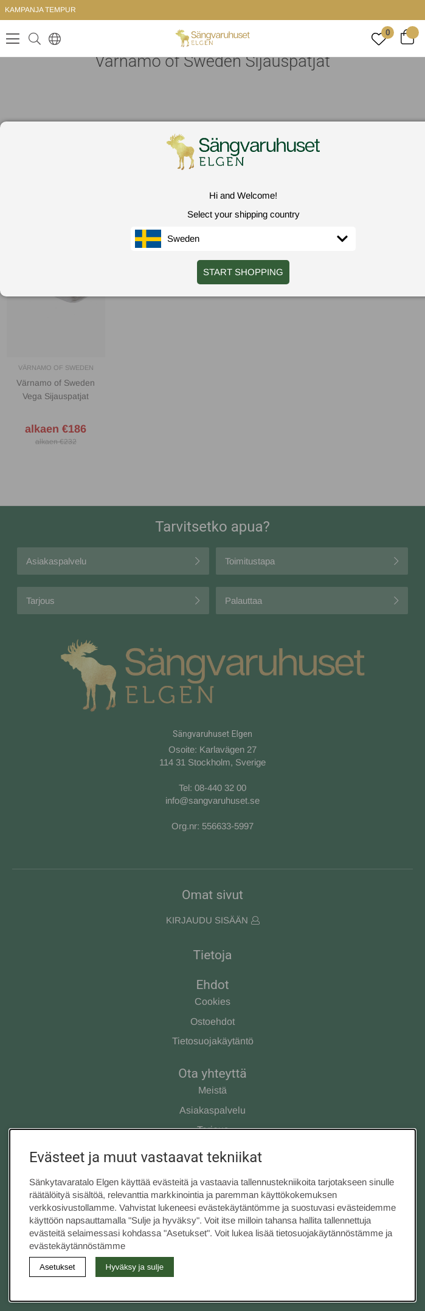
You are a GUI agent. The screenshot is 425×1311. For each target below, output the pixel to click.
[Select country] (52, 38)
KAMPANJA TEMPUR (40, 9)
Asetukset (57, 1267)
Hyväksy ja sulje (135, 1267)
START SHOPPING (243, 272)
